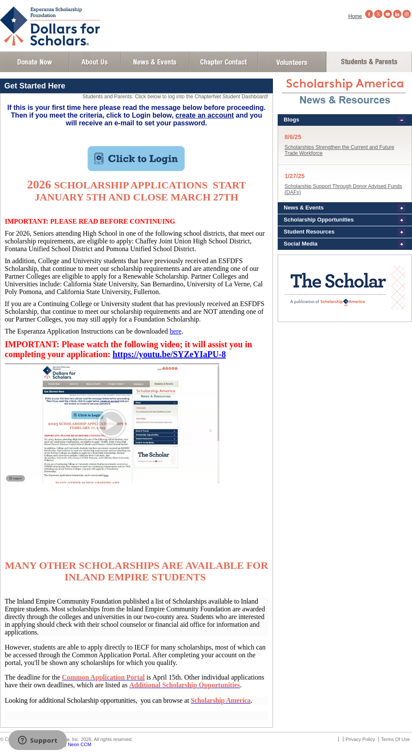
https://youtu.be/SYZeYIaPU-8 (169, 354)
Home (355, 16)
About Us (95, 62)
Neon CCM (79, 744)
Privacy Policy (360, 739)
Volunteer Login (292, 62)
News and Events (155, 62)
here (176, 331)
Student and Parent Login (369, 62)
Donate (34, 62)
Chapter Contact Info (223, 62)
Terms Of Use (395, 739)
